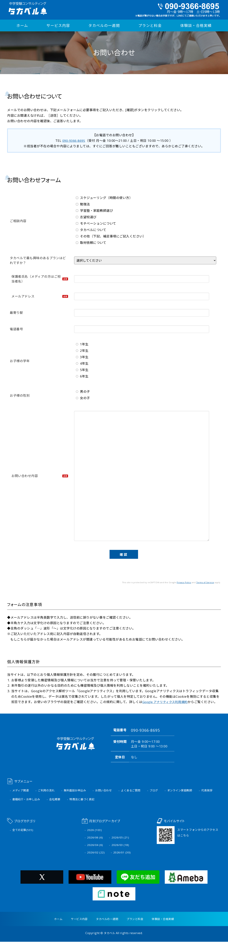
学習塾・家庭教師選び (94, 210)
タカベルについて (91, 229)
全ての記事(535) (23, 830)
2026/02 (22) (96, 853)
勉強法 (83, 204)
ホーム (22, 25)
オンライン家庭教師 (187, 790)
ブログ (160, 790)
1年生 (82, 344)
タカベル (109, 934)
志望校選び (86, 217)
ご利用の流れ (48, 790)
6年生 (82, 376)
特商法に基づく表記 (106, 800)
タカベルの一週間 (105, 25)
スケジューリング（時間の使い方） (104, 197)
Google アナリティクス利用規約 (166, 702)
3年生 (82, 357)
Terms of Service (205, 582)
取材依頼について (91, 242)
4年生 (82, 363)
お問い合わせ (107, 790)
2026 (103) (94, 830)
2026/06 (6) (95, 838)
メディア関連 (21, 790)
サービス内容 (59, 25)
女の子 (83, 398)
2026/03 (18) (120, 846)
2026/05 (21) (120, 838)
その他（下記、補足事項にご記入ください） (111, 236)
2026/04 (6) (95, 846)
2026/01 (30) (122, 853)
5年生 (82, 369)
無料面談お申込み (78, 790)
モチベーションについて (96, 223)
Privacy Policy (184, 582)
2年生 (82, 350)
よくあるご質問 (136, 790)
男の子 (83, 391)
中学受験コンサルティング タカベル (26, 8)
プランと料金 (150, 25)
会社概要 (78, 800)
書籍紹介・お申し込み (48, 800)
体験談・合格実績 (196, 25)
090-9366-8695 (73, 140)
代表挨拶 (18, 800)
